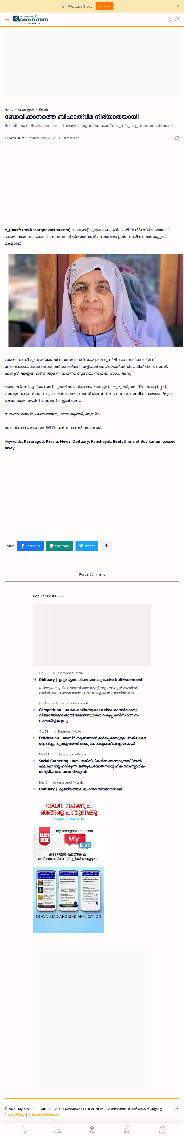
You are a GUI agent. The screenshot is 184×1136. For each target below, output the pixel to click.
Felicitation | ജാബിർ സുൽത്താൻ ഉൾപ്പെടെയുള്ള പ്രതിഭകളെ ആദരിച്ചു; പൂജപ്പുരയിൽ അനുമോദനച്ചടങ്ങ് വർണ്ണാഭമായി (92, 741)
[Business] (65, 731)
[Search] (176, 19)
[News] (77, 731)
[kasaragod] (64, 673)
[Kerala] (78, 673)
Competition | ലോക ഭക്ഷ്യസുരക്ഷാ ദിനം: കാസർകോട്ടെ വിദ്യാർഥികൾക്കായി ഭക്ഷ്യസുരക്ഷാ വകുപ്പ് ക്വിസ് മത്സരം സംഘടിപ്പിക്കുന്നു (88, 715)
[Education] (64, 703)
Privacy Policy (15, 1114)
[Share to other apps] (106, 546)
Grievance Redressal (43, 1114)
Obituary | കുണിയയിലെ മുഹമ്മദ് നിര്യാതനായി (80, 789)
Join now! (104, 6)
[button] (168, 19)
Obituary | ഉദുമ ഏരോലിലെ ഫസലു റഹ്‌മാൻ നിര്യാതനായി (90, 679)
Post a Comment (92, 574)
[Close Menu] (177, 6)
